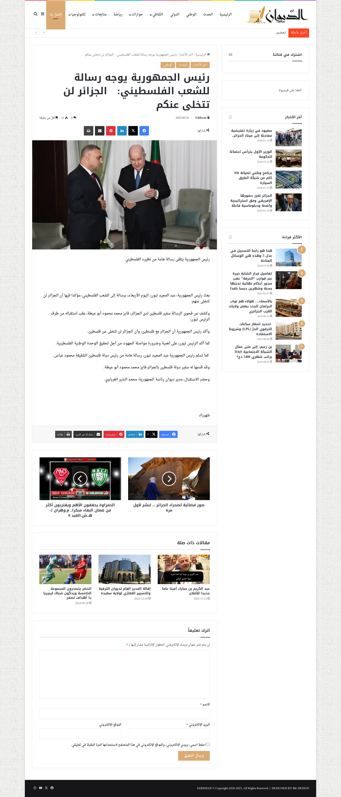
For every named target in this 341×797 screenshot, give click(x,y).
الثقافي (158, 14)
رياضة (117, 14)
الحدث (208, 14)
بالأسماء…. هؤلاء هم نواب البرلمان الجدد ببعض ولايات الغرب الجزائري (250, 306)
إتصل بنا (55, 14)
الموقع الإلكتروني (110, 725)
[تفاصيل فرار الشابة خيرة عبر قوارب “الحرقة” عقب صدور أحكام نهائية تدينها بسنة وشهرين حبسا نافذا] (289, 280)
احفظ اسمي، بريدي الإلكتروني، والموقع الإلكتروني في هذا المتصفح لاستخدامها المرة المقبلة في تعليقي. (138, 745)
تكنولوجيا (78, 14)
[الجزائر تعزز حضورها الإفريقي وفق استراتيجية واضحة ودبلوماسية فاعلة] (289, 202)
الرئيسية (226, 14)
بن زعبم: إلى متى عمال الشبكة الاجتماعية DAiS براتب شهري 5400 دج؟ (253, 352)
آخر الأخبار (186, 55)
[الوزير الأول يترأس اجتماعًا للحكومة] (289, 158)
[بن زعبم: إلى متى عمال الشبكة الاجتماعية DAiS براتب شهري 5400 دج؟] (289, 353)
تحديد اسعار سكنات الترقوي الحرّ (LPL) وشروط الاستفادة (250, 329)
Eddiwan (200, 118)
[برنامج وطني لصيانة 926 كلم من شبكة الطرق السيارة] (289, 179)
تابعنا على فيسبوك (290, 90)
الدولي (174, 14)
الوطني (191, 14)
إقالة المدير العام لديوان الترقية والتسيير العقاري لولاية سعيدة (125, 591)
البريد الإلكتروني (198, 725)
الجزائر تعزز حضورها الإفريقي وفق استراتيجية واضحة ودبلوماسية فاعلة (251, 200)
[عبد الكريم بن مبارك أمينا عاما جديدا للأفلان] (184, 569)
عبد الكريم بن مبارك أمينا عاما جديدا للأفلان (186, 591)
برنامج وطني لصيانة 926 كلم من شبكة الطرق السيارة (253, 178)
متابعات (101, 14)
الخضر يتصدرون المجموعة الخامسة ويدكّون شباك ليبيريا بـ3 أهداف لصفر (67, 593)
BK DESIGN (301, 788)
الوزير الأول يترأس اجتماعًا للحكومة (251, 154)
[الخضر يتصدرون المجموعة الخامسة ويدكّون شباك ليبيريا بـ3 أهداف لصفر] (65, 569)
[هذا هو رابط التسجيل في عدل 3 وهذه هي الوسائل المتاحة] (289, 257)
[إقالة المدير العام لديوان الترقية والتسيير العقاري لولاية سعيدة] (125, 569)
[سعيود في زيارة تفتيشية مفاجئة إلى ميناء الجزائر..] (289, 137)
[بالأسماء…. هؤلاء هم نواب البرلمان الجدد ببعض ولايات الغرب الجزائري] (289, 308)
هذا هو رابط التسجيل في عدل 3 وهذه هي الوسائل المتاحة (251, 256)
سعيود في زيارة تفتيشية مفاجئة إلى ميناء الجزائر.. (251, 133)
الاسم (205, 705)
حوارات (137, 14)
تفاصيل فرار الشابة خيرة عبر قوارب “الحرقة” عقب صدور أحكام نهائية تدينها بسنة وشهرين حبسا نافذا (251, 281)
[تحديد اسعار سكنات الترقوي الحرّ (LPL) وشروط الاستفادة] (289, 331)
